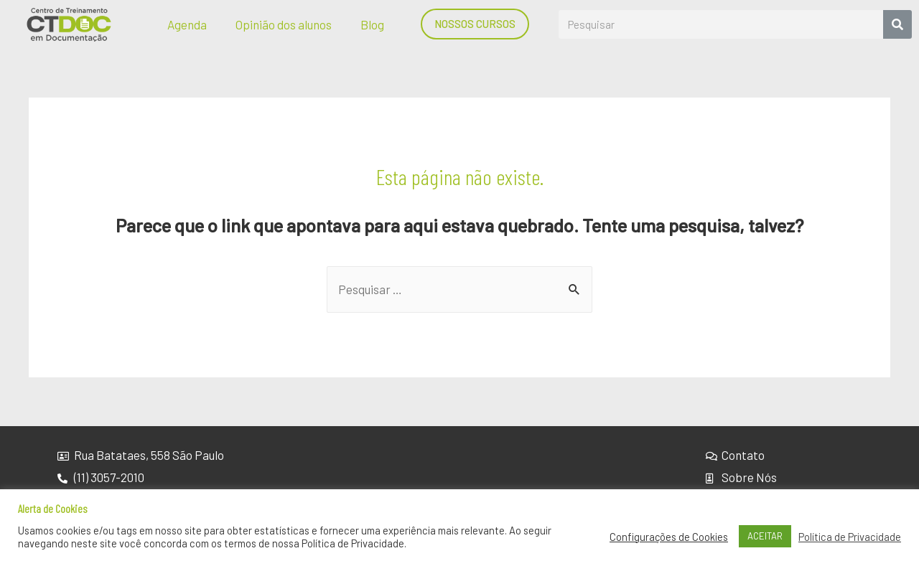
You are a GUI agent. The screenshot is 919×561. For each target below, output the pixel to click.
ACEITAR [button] (765, 536)
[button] (475, 24)
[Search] (897, 24)
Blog (372, 24)
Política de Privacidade (849, 536)
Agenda (187, 24)
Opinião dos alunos (283, 24)
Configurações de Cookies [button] (669, 536)
